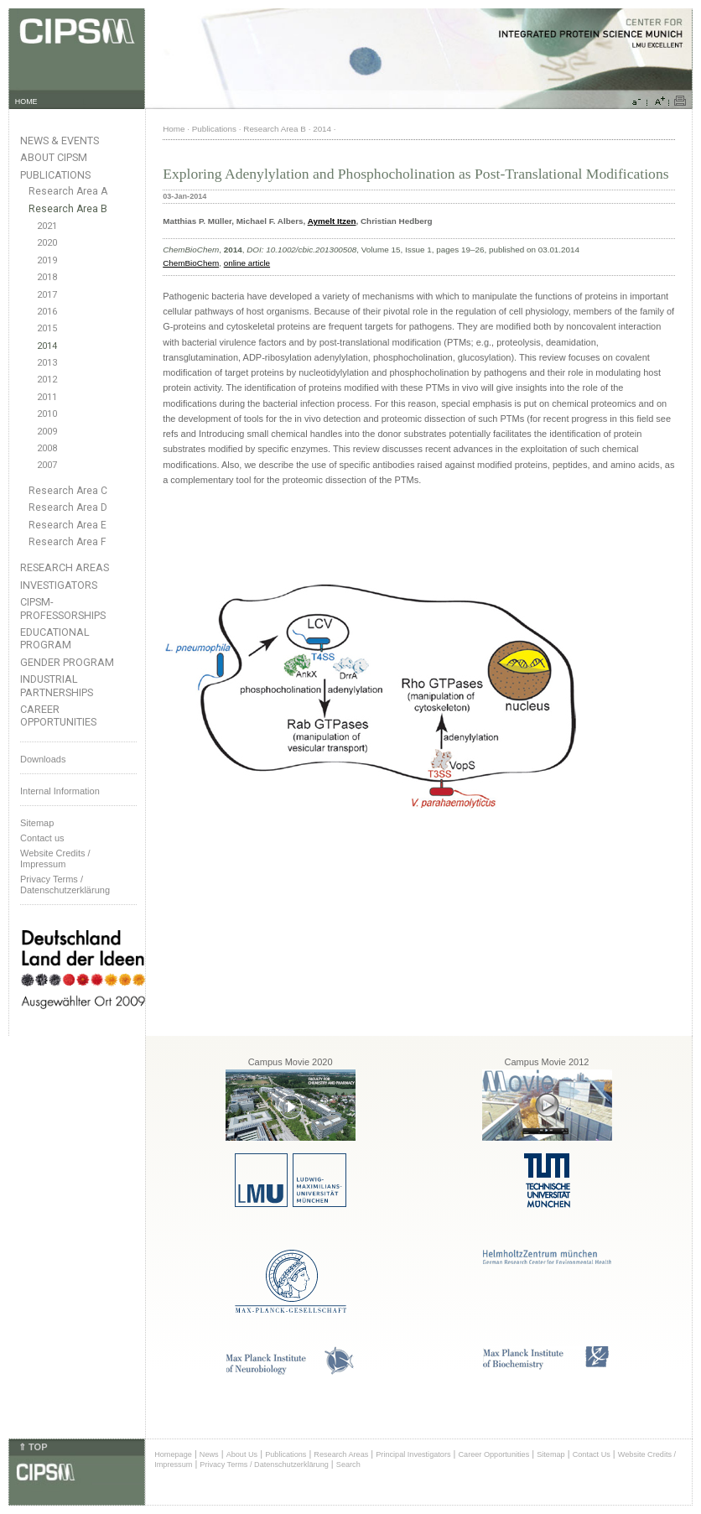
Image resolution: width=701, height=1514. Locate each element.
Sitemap (37, 823)
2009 (47, 431)
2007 (47, 465)
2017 (47, 294)
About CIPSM (53, 157)
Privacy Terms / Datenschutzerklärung (65, 884)
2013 (47, 362)
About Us (242, 1454)
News (209, 1454)
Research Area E (67, 525)
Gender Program (67, 662)
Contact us (42, 838)
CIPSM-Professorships (63, 608)
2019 (47, 260)
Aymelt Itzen (332, 221)
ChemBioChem (191, 263)
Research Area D (68, 507)
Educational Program (55, 638)
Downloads (42, 759)
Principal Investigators (413, 1454)
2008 (47, 448)
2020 (47, 242)
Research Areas (64, 567)
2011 (47, 397)
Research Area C (68, 491)
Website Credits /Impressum (55, 858)
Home (173, 128)
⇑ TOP (32, 1447)
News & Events (59, 140)
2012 (47, 379)
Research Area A (68, 191)
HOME (26, 101)
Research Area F (67, 542)
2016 (47, 311)
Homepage (173, 1454)
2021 (47, 226)
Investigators (58, 585)
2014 (47, 346)
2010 (47, 413)
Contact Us (591, 1454)
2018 (47, 277)
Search (348, 1464)
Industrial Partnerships (56, 685)
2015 (47, 328)
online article (247, 263)
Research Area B (68, 209)
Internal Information (60, 791)
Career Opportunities (58, 715)
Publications (55, 175)
